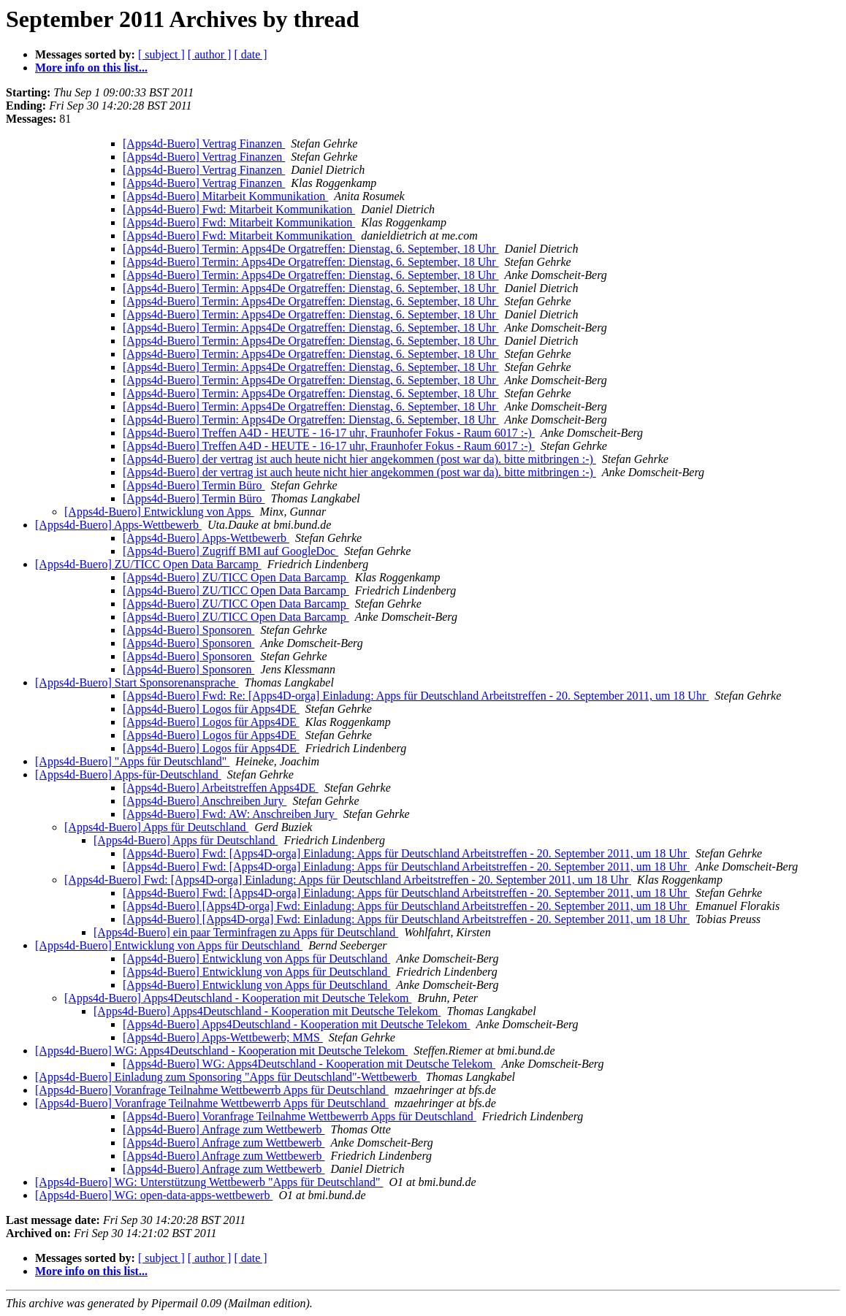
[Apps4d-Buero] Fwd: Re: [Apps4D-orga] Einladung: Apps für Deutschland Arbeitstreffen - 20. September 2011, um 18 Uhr (416, 695)
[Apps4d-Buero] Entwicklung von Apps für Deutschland (168, 945)
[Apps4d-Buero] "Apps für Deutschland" (132, 761)
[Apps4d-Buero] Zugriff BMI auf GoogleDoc (230, 551)
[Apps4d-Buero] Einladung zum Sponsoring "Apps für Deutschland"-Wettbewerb (227, 1077)
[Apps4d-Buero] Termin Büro (194, 485)
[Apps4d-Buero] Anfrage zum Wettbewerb (224, 1129)
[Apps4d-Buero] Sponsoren (188, 630)
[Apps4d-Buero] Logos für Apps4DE (211, 709)
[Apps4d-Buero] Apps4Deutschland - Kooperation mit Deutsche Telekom (237, 998)
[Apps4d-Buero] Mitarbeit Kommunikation (225, 196)
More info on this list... (91, 67)
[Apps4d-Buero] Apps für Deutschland (156, 827)
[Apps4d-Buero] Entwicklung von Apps (159, 511)
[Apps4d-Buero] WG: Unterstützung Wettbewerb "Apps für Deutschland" (209, 1182)
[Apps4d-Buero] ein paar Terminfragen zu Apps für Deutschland (246, 932)
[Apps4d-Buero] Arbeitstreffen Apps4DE (221, 787)
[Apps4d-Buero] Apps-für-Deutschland (128, 774)
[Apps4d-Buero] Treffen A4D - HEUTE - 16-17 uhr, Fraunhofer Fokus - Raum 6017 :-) (329, 432)
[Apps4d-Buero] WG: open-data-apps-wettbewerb (154, 1195)
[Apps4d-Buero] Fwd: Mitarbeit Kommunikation (239, 209)
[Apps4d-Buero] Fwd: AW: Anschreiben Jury (230, 814)
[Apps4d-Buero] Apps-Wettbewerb (118, 525)
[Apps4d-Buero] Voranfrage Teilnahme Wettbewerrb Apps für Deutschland (212, 1090)
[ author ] (210, 54)
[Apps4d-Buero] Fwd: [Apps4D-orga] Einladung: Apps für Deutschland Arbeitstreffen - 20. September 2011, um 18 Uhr (406, 853)
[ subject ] (161, 54)
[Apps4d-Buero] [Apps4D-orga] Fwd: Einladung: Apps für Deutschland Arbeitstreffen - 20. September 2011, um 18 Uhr (406, 906)
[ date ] (250, 54)
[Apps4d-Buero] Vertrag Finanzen (204, 143)
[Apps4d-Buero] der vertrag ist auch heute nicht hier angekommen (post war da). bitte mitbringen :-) (359, 459)
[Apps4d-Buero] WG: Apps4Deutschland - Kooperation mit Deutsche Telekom (221, 1050)
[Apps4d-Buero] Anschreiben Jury (204, 801)
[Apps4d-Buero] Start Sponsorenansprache (137, 682)
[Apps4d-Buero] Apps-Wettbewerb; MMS (223, 1037)
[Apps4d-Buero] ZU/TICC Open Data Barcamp (148, 564)
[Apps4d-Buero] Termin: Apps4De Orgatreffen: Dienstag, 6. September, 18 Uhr (311, 248)
